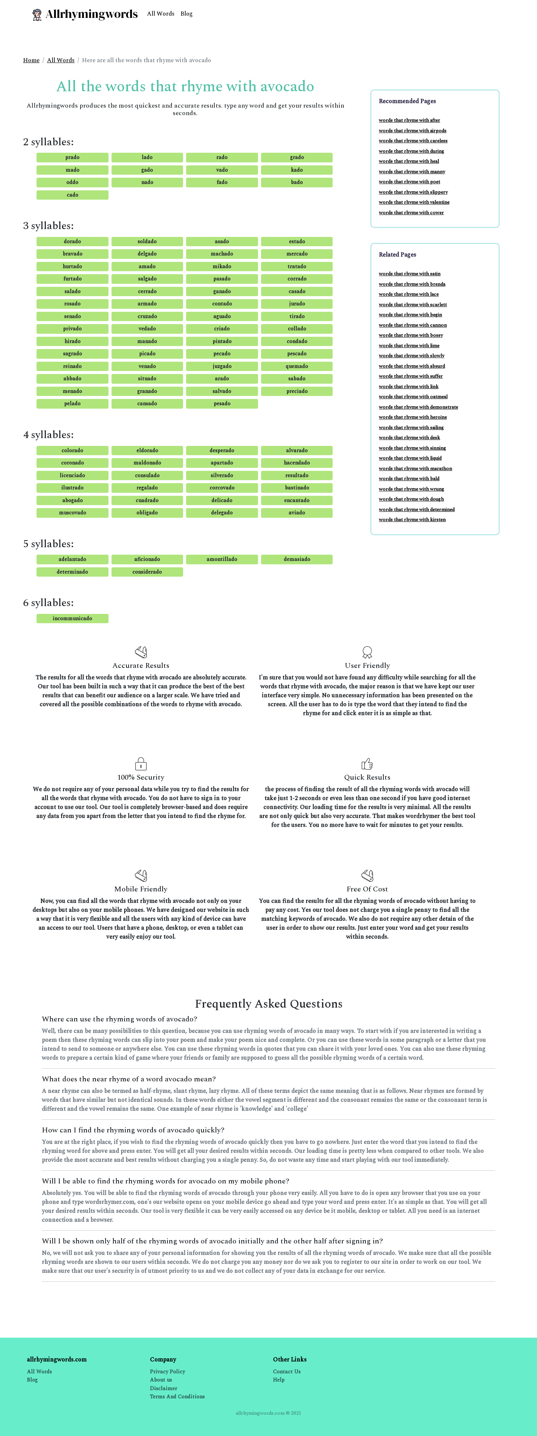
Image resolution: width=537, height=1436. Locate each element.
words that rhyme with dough (411, 499)
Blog (186, 13)
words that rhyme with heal (409, 161)
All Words (161, 13)
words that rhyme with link (409, 386)
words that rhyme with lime (409, 345)
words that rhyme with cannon (413, 325)
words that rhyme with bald (409, 478)
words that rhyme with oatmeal (413, 396)
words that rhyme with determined (417, 509)
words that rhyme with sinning (412, 448)
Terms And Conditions (177, 1397)
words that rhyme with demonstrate (418, 407)
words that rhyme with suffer (411, 376)
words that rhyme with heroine (413, 417)
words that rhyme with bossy (411, 335)
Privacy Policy (167, 1372)
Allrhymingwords (84, 14)
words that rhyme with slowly (411, 355)
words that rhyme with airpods (412, 130)
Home (31, 60)
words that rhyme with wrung (411, 489)
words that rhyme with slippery (413, 192)
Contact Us (287, 1372)
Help (279, 1380)
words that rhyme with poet (409, 182)
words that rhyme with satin (409, 274)
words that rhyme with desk (409, 437)
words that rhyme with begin (410, 314)
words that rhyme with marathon (415, 468)
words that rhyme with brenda (412, 284)
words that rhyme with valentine (414, 202)
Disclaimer (163, 1388)
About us (161, 1380)
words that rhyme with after (409, 120)
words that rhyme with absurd (412, 366)
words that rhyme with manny (412, 171)
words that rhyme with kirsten (412, 519)
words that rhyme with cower (411, 212)
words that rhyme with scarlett (413, 304)
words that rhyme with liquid (410, 458)
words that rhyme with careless (413, 141)
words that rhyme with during (411, 151)
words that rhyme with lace (409, 294)
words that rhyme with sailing (411, 427)
